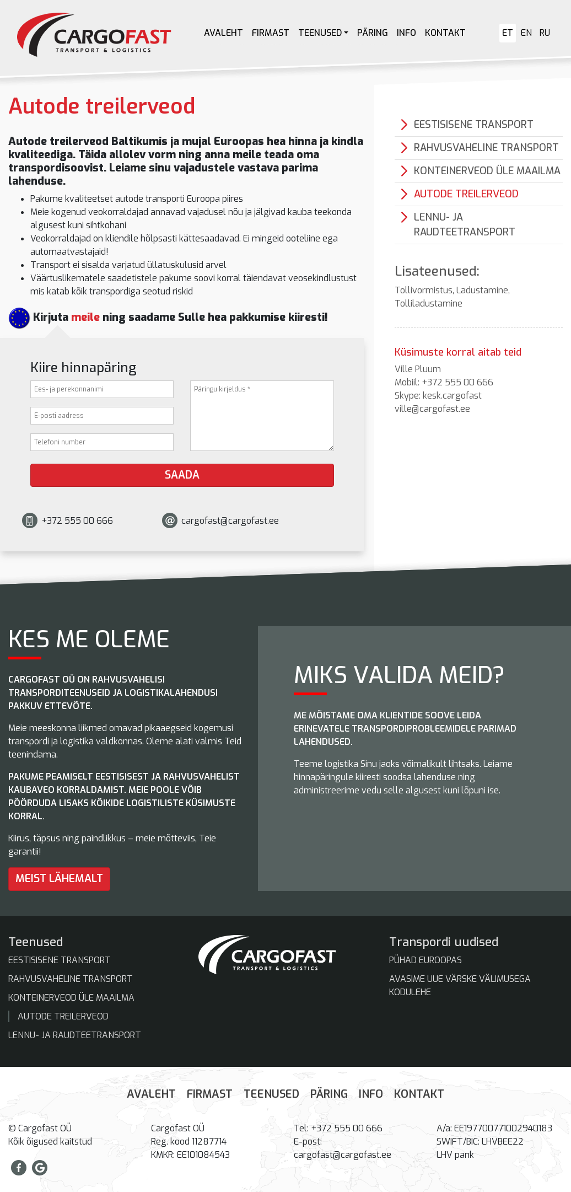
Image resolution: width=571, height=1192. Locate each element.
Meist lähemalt (59, 878)
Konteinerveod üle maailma (487, 171)
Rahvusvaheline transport (486, 147)
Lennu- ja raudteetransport (464, 225)
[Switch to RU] (545, 33)
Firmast (270, 33)
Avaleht (223, 33)
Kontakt (445, 33)
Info (406, 33)
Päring (372, 33)
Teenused (320, 33)
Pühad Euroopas (425, 960)
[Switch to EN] (526, 33)
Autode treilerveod (466, 194)
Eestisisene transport (474, 124)
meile (85, 317)
